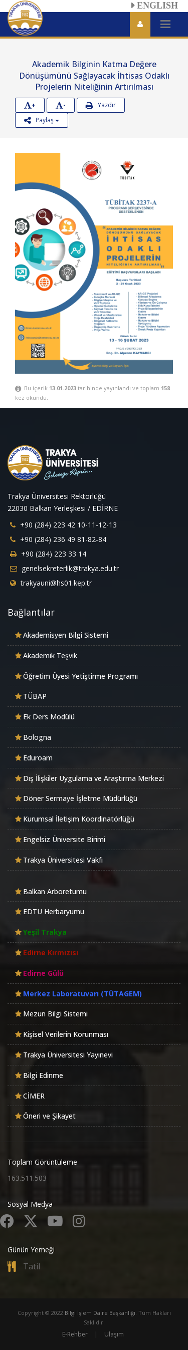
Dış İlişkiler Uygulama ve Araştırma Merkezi (93, 778)
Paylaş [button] (41, 120)
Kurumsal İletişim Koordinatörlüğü (78, 819)
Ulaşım (114, 1334)
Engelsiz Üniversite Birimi (64, 839)
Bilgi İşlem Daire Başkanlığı (100, 1312)
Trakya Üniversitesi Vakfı (63, 860)
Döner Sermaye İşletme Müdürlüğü (80, 798)
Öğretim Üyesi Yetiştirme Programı (80, 676)
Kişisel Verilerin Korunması (65, 1034)
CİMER (34, 1096)
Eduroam (38, 757)
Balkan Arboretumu (55, 891)
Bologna (37, 737)
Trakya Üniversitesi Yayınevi (68, 1054)
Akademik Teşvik (50, 655)
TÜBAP (35, 696)
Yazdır (101, 105)
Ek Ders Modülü (49, 716)
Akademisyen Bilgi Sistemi (65, 635)
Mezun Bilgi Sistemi (55, 1013)
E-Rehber (75, 1334)
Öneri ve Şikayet (49, 1116)
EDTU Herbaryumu (53, 911)
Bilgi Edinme (43, 1075)
